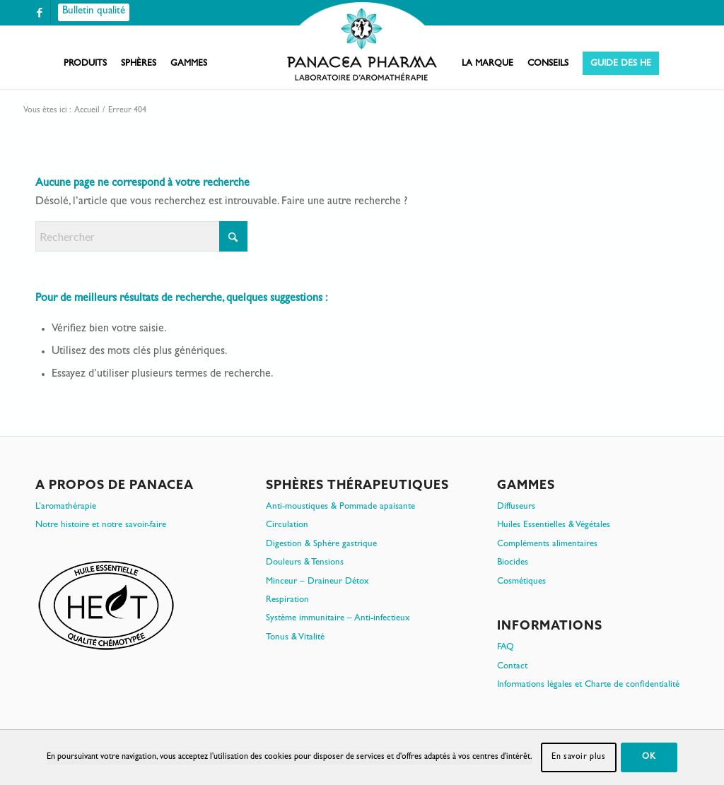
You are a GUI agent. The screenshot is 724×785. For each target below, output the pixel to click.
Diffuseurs (516, 507)
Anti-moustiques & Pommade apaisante (340, 507)
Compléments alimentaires (547, 544)
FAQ (505, 647)
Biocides (512, 562)
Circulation (287, 525)
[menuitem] (85, 64)
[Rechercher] (141, 236)
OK (648, 757)
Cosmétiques (521, 581)
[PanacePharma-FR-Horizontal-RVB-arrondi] (362, 42)
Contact (512, 666)
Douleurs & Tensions (305, 562)
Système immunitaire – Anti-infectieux (338, 618)
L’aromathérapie (65, 507)
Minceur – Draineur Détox (317, 581)
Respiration (287, 600)
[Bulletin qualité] (93, 12)
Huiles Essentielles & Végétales (553, 525)
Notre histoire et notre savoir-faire (100, 525)
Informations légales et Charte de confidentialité (588, 685)
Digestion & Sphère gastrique (321, 544)
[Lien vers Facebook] (39, 12)
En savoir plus (578, 757)
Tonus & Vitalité (295, 637)
